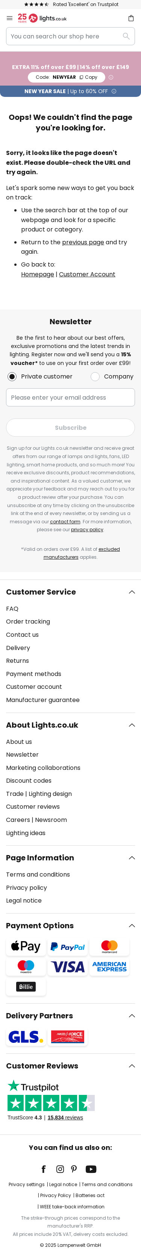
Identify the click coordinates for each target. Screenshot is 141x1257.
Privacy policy (26, 887)
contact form (65, 521)
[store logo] (47, 18)
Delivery (18, 648)
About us (19, 741)
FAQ (12, 608)
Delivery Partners (39, 1015)
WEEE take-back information (72, 1206)
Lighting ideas (25, 833)
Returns (17, 660)
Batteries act (90, 1195)
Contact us (22, 634)
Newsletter (22, 754)
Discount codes (29, 780)
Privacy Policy (55, 1195)
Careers (18, 820)
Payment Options (40, 925)
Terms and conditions (38, 874)
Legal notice (24, 900)
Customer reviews (33, 806)
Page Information (40, 857)
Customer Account (87, 274)
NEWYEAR (66, 77)
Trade (15, 793)
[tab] (70, 646)
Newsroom (51, 820)
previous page (83, 242)
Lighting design (50, 793)
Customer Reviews (42, 1066)
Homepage (37, 274)
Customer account (34, 686)
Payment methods (33, 674)
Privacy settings (27, 1184)
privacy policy (87, 529)
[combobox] (70, 36)
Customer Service (41, 592)
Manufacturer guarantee (43, 700)
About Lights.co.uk (42, 725)
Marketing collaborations (43, 767)
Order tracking (28, 621)
